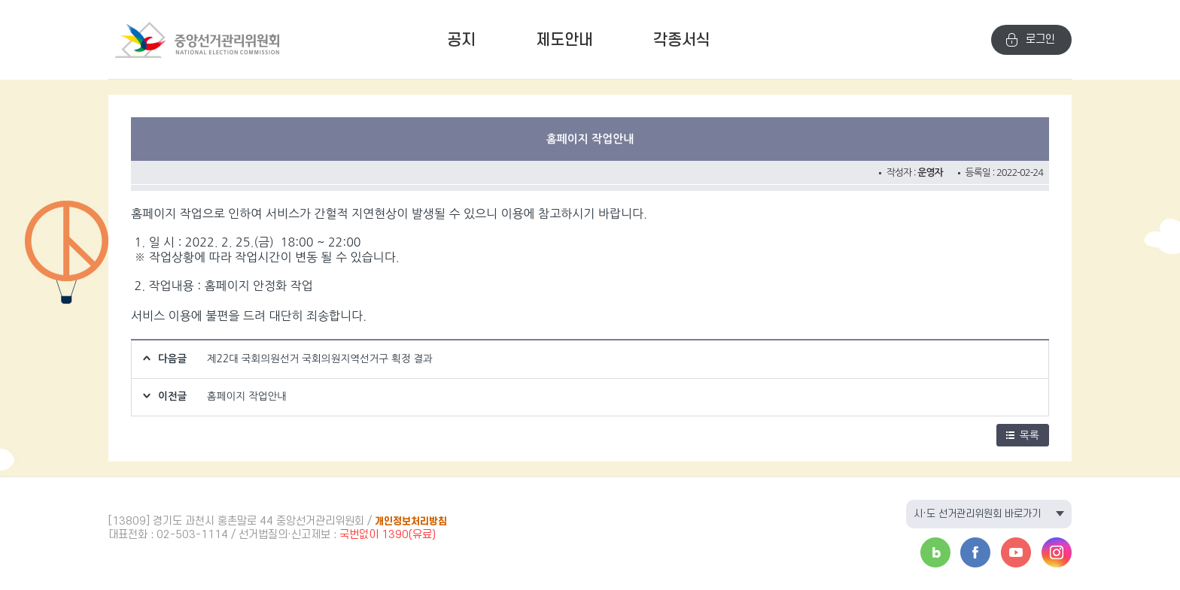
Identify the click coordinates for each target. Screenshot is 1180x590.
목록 (1022, 435)
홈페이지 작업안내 (247, 396)
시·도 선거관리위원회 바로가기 (977, 513)
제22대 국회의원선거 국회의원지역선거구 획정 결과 (320, 358)
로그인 (1040, 39)
